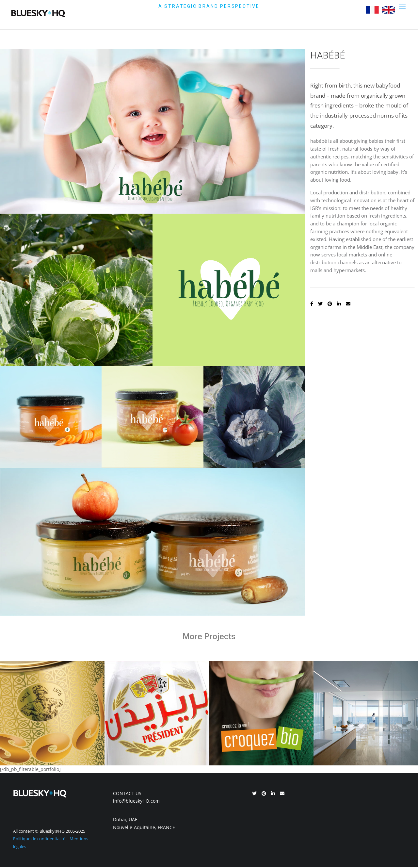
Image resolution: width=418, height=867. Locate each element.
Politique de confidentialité (39, 839)
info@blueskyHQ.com (136, 801)
